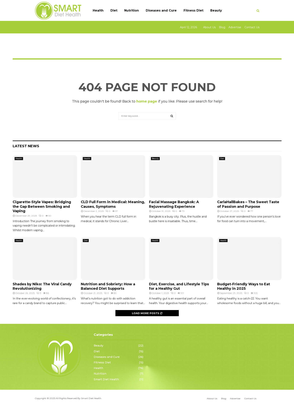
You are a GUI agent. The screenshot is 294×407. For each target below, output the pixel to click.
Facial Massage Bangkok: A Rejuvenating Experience (174, 204)
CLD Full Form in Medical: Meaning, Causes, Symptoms (113, 204)
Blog (222, 27)
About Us (209, 27)
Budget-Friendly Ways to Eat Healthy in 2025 (243, 286)
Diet (113, 10)
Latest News (26, 146)
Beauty (216, 10)
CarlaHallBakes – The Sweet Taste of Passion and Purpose (248, 204)
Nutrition (131, 10)
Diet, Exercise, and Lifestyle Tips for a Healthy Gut (179, 286)
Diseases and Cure (161, 10)
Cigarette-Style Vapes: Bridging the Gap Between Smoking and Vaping (42, 206)
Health (98, 10)
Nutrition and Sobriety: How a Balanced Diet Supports (108, 286)
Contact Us (251, 27)
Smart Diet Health (106, 379)
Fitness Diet (193, 10)
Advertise (235, 27)
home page (146, 101)
